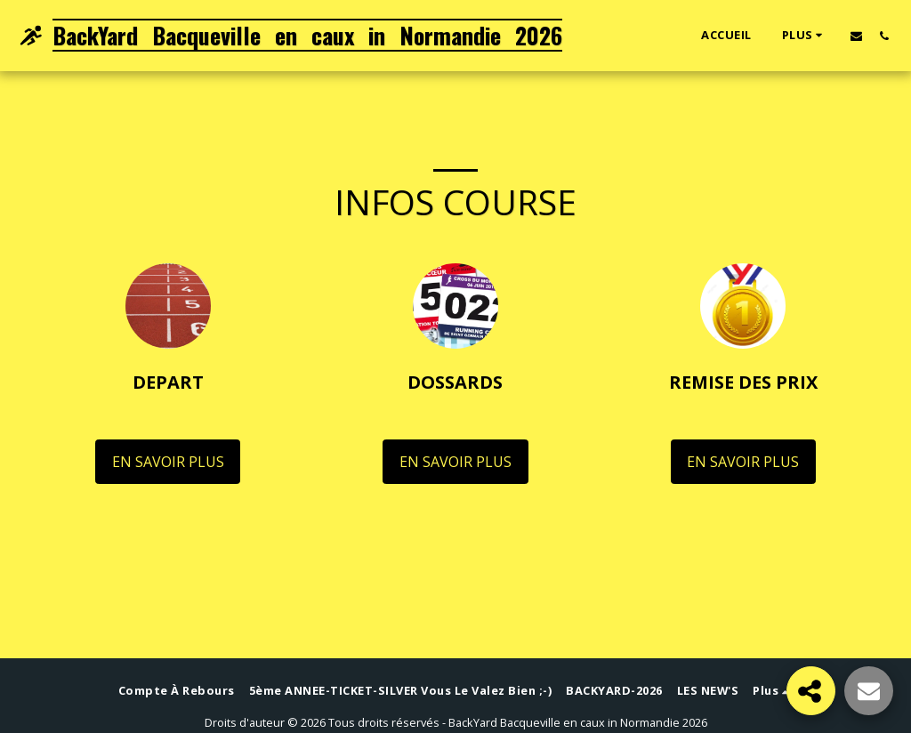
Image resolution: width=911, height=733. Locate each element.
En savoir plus (168, 461)
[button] (856, 35)
